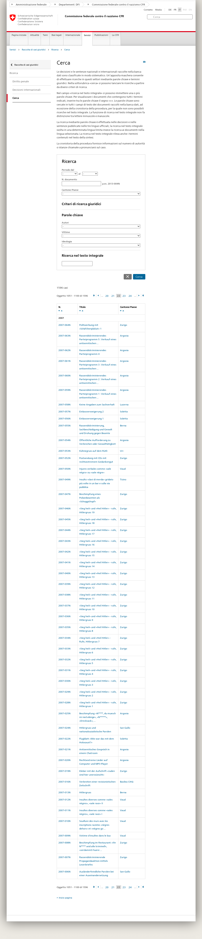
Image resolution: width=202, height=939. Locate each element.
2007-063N (64, 335)
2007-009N (64, 835)
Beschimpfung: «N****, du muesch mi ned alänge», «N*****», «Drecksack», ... (97, 717)
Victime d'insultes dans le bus (95, 835)
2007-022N (64, 738)
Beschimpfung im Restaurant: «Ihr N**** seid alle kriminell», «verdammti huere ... (97, 846)
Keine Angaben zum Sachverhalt (97, 404)
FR (175, 9)
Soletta (124, 411)
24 (130, 295)
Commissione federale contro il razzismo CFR (116, 4)
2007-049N (64, 479)
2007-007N (64, 857)
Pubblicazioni (101, 35)
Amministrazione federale (29, 4)
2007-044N (64, 530)
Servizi (87, 35)
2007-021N (64, 749)
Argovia (124, 335)
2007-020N (64, 760)
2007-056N (64, 418)
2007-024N (64, 727)
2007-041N (64, 562)
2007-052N (64, 458)
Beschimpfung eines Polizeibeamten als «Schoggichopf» (90, 498)
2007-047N (64, 494)
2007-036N (64, 616)
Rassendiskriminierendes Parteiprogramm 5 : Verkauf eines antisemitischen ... (97, 339)
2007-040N (64, 573)
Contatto (148, 10)
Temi (45, 35)
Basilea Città (126, 781)
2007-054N (64, 440)
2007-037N (64, 605)
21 (113, 295)
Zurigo (123, 324)
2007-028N (64, 702)
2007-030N (64, 680)
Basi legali (57, 35)
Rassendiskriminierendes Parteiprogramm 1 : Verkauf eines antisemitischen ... (97, 393)
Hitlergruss (85, 792)
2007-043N (64, 540)
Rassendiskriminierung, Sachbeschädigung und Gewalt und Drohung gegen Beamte (95, 429)
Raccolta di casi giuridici (34, 49)
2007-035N (64, 627)
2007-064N (64, 324)
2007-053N (64, 450)
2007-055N (64, 425)
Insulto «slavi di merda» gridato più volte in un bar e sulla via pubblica (96, 483)
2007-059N (64, 389)
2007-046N (64, 508)
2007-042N (64, 551)
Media (158, 10)
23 (124, 295)
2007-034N (64, 637)
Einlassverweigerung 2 (91, 411)
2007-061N (64, 360)
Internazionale (72, 35)
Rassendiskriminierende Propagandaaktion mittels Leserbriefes (93, 861)
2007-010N (64, 821)
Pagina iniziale (19, 35)
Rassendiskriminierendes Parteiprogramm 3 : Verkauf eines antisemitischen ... (97, 364)
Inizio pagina (65, 897)
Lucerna (124, 404)
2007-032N (64, 659)
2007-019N (64, 770)
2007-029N (64, 691)
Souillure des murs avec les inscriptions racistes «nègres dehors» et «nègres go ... (94, 825)
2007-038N (64, 594)
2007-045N (64, 519)
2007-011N (64, 810)
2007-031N (64, 670)
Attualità (34, 35)
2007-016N (64, 781)
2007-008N (64, 842)
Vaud (123, 468)
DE (170, 9)
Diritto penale (20, 81)
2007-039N (64, 583)
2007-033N (64, 648)
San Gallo (125, 727)
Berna (123, 425)
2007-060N (64, 375)
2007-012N (64, 799)
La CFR (115, 35)
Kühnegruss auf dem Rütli (93, 450)
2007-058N (64, 404)
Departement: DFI (67, 4)
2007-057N (64, 411)
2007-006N (64, 871)
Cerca (67, 49)
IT (180, 9)
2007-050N (64, 468)
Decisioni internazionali (26, 89)
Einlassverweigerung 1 (91, 418)
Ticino (123, 479)
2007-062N (64, 350)
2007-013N (64, 792)
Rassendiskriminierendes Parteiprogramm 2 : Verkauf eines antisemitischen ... (97, 379)
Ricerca (54, 49)
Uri (121, 450)
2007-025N (64, 713)
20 (106, 295)
